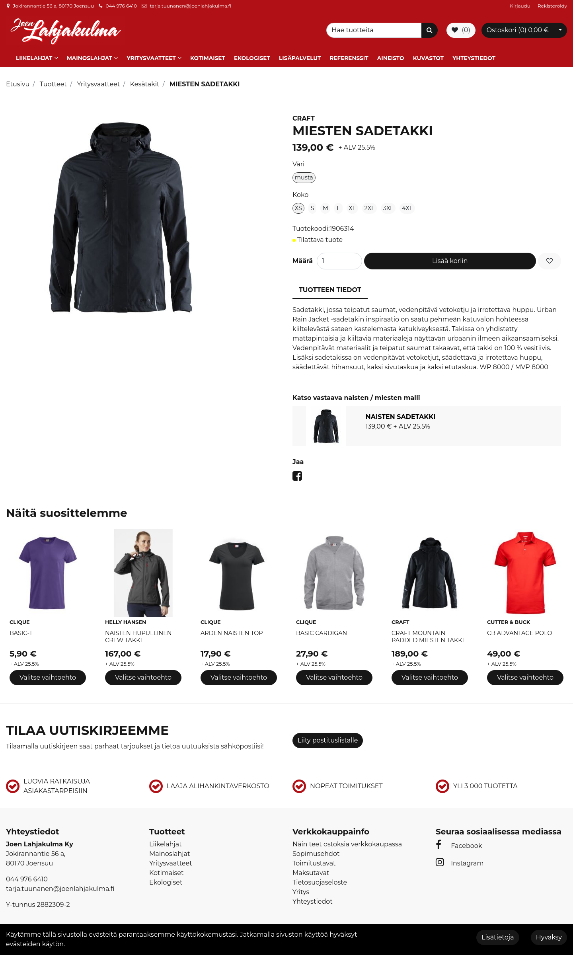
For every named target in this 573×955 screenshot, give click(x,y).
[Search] (375, 29)
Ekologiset (252, 57)
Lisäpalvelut (300, 57)
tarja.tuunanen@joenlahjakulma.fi (190, 6)
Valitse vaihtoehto (47, 676)
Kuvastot (428, 57)
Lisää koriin (450, 259)
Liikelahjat (34, 57)
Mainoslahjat (89, 57)
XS (298, 206)
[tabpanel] (426, 425)
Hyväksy (549, 937)
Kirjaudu (521, 6)
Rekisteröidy (552, 6)
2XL (369, 206)
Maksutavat (310, 871)
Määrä (302, 259)
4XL (407, 206)
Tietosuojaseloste (319, 881)
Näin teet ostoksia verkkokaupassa (347, 843)
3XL (388, 206)
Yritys (300, 891)
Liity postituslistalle (328, 739)
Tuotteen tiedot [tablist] (330, 288)
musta (304, 176)
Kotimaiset (207, 57)
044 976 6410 (121, 6)
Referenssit (348, 57)
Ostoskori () (518, 29)
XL (352, 206)
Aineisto (390, 57)
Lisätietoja (497, 937)
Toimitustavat (314, 862)
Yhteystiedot (473, 57)
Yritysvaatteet (151, 57)
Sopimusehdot (315, 852)
